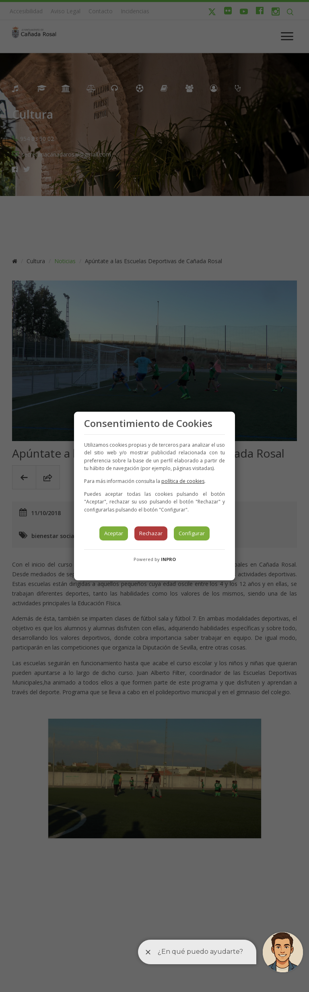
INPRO (168, 559)
